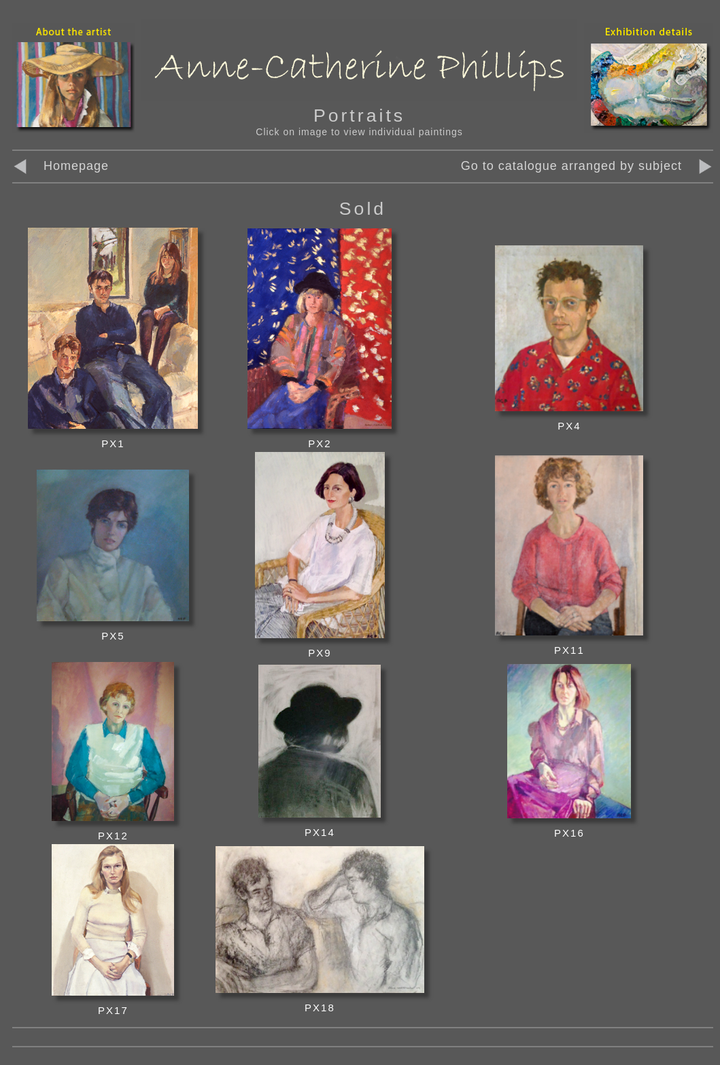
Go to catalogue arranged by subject (571, 166)
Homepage (60, 166)
